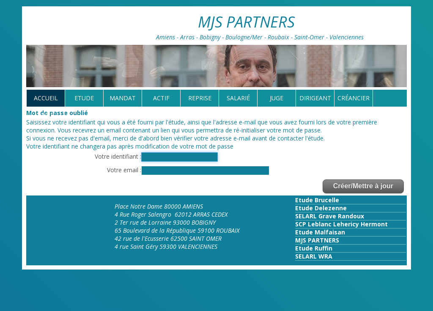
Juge (276, 98)
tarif (45, 115)
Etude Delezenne (321, 208)
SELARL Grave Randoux (329, 216)
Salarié (238, 98)
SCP (300, 224)
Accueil (46, 98)
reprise (199, 98)
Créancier (353, 98)
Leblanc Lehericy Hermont (347, 224)
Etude (84, 98)
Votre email (123, 170)
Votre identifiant (117, 156)
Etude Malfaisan (320, 232)
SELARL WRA (313, 256)
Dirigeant (315, 98)
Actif (161, 98)
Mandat (123, 98)
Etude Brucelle (317, 200)
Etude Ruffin (313, 248)
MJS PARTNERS (317, 240)
